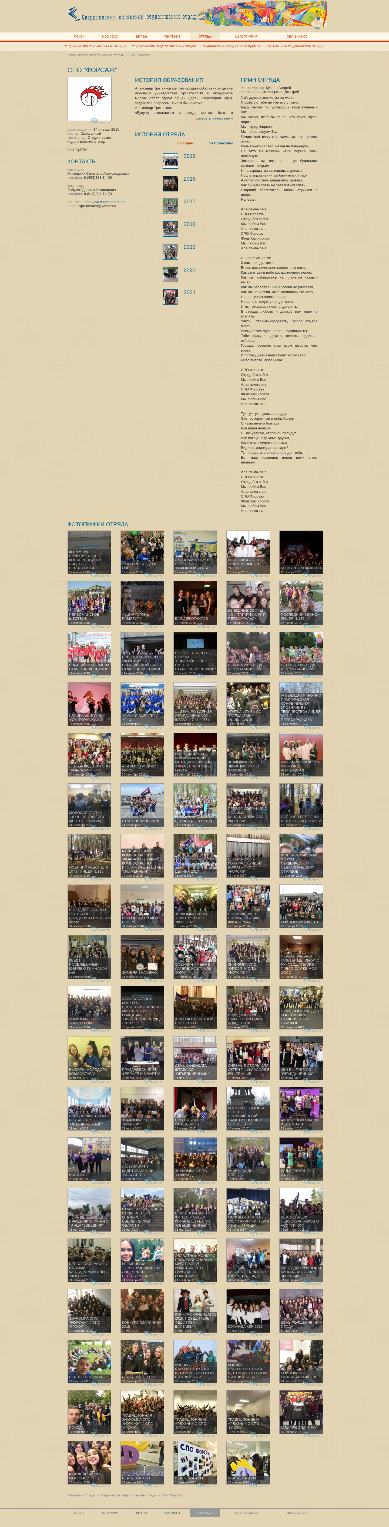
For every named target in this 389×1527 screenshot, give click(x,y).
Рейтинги (172, 36)
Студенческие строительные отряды (95, 46)
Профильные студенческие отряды (295, 46)
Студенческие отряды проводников (231, 46)
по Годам (185, 143)
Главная (74, 1495)
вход (316, 28)
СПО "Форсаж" (139, 55)
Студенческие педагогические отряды (164, 46)
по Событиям (221, 143)
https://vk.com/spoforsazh (105, 202)
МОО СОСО (110, 36)
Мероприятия (246, 36)
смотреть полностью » (214, 118)
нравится (100, 121)
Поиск (79, 36)
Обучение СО (297, 36)
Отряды (205, 36)
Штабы (141, 36)
